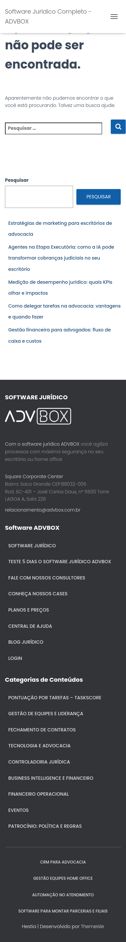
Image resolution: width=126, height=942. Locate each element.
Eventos (18, 810)
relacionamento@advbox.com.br (42, 510)
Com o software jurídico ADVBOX (42, 444)
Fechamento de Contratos (42, 729)
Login (15, 658)
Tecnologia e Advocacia (39, 745)
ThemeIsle (92, 926)
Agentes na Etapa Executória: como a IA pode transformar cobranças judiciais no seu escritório (61, 258)
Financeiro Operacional (38, 794)
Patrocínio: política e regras (45, 826)
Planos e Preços (28, 610)
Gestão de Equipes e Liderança (45, 713)
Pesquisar (17, 180)
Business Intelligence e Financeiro (50, 778)
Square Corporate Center (34, 476)
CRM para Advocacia (63, 862)
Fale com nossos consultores (46, 577)
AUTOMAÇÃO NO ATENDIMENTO (63, 895)
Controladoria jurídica (39, 762)
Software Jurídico (32, 545)
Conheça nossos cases (37, 593)
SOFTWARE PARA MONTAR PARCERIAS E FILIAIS (62, 911)
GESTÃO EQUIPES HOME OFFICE (63, 878)
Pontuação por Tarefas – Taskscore (55, 697)
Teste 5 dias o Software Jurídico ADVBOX (59, 561)
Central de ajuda (30, 626)
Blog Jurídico (25, 642)
